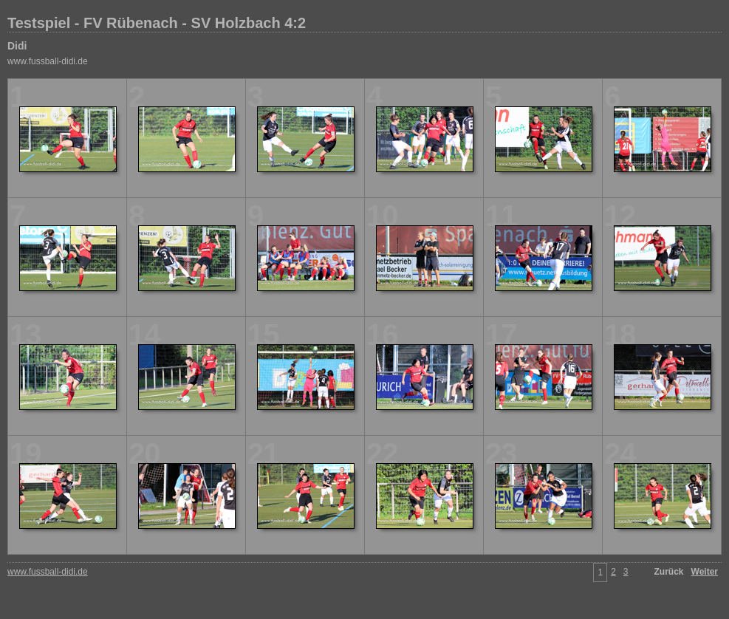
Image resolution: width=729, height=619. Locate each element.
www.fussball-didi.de (47, 61)
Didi (17, 46)
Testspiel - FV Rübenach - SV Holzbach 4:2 (156, 23)
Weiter (704, 572)
